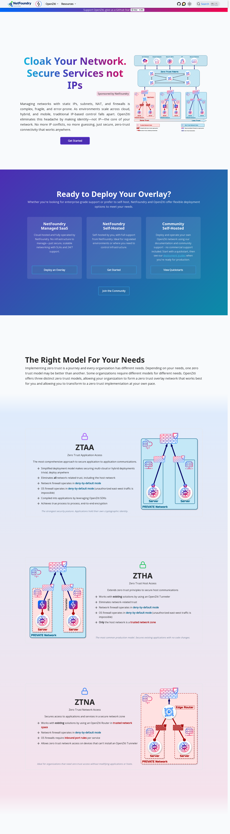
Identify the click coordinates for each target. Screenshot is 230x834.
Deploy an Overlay (54, 270)
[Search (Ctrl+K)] (208, 4)
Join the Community (113, 291)
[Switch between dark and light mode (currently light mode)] (189, 3)
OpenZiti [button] (51, 4)
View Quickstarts (173, 270)
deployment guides (174, 255)
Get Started (75, 141)
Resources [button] (67, 4)
